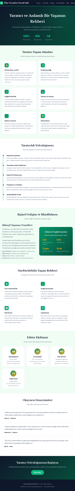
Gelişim (52, 3)
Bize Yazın (37, 472)
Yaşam (39, 3)
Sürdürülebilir (60, 3)
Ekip (67, 3)
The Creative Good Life (14, 3)
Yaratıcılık (45, 3)
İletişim (73, 3)
